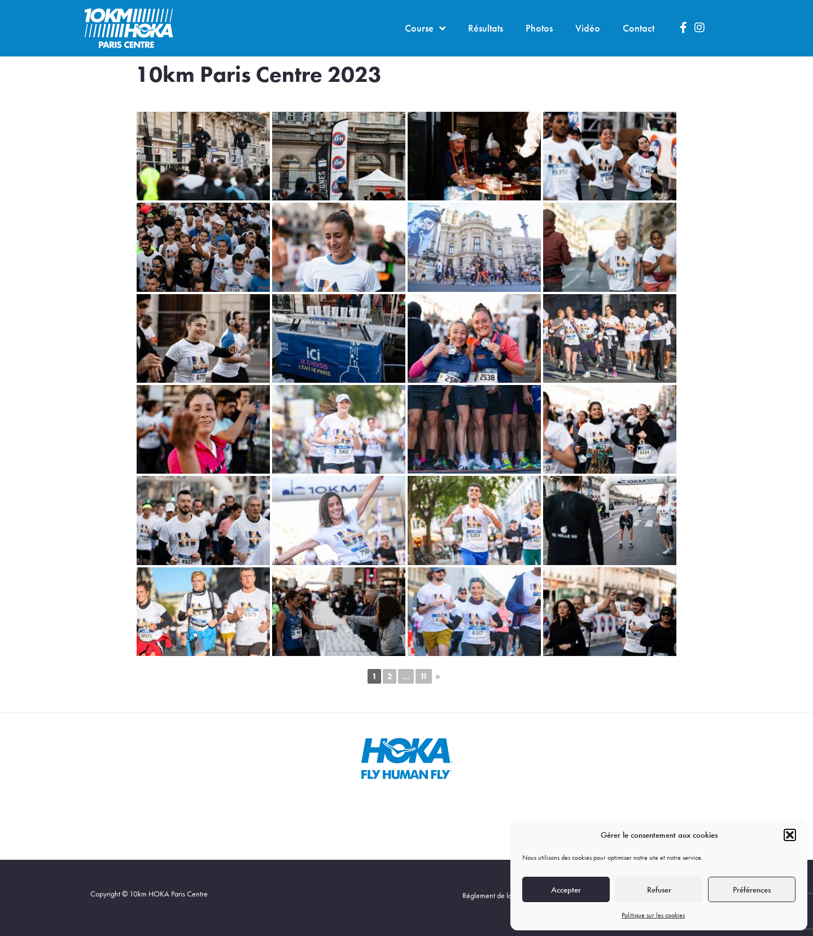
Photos (539, 27)
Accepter (566, 889)
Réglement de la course (498, 895)
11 (423, 676)
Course (425, 28)
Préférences (752, 889)
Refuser (659, 889)
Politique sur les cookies (653, 915)
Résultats (485, 27)
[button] (789, 835)
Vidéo (587, 27)
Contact (638, 27)
